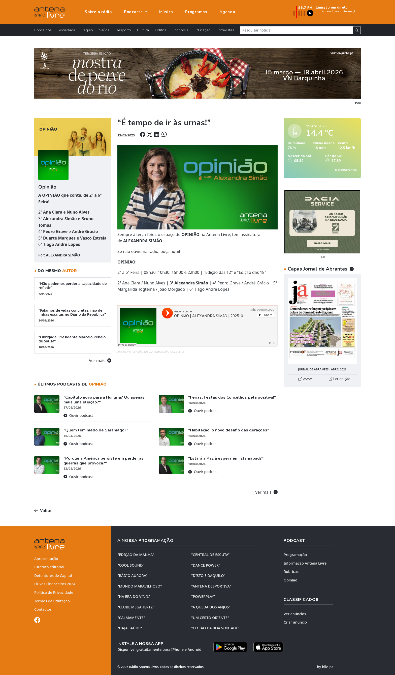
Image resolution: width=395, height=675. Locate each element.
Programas (196, 11)
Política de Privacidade (53, 592)
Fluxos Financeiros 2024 (54, 583)
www (305, 378)
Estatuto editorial (49, 567)
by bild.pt (325, 666)
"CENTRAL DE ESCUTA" (210, 554)
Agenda (227, 11)
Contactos (43, 609)
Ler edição (339, 378)
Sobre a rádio (98, 11)
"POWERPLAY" (203, 596)
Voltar (43, 510)
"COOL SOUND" (130, 565)
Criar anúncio (295, 622)
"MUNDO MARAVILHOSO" (139, 586)
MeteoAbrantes (346, 169)
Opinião (290, 580)
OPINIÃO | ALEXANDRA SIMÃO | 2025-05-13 (158, 351)
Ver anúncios (295, 613)
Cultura (143, 30)
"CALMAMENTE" (131, 617)
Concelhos (43, 30)
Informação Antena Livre (305, 563)
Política (161, 30)
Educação (202, 30)
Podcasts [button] (134, 11)
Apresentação (46, 558)
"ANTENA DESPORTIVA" (211, 586)
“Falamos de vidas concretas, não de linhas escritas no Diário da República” (73, 315)
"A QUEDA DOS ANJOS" (210, 607)
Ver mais (100, 360)
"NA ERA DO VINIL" (133, 596)
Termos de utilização (52, 601)
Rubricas (291, 571)
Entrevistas (225, 30)
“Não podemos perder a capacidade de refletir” (73, 288)
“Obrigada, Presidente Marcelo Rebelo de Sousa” (73, 342)
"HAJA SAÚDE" (129, 628)
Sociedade (66, 30)
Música (166, 11)
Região (87, 30)
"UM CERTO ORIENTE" (210, 617)
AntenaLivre (124, 351)
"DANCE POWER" (205, 565)
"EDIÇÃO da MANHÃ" (135, 554)
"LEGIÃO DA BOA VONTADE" (215, 628)
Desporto (123, 30)
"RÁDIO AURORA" (132, 575)
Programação (295, 554)
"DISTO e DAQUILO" (208, 575)
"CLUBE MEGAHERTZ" (135, 607)
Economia (180, 30)
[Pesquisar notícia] (296, 30)
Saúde (104, 30)
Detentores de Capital (53, 575)
